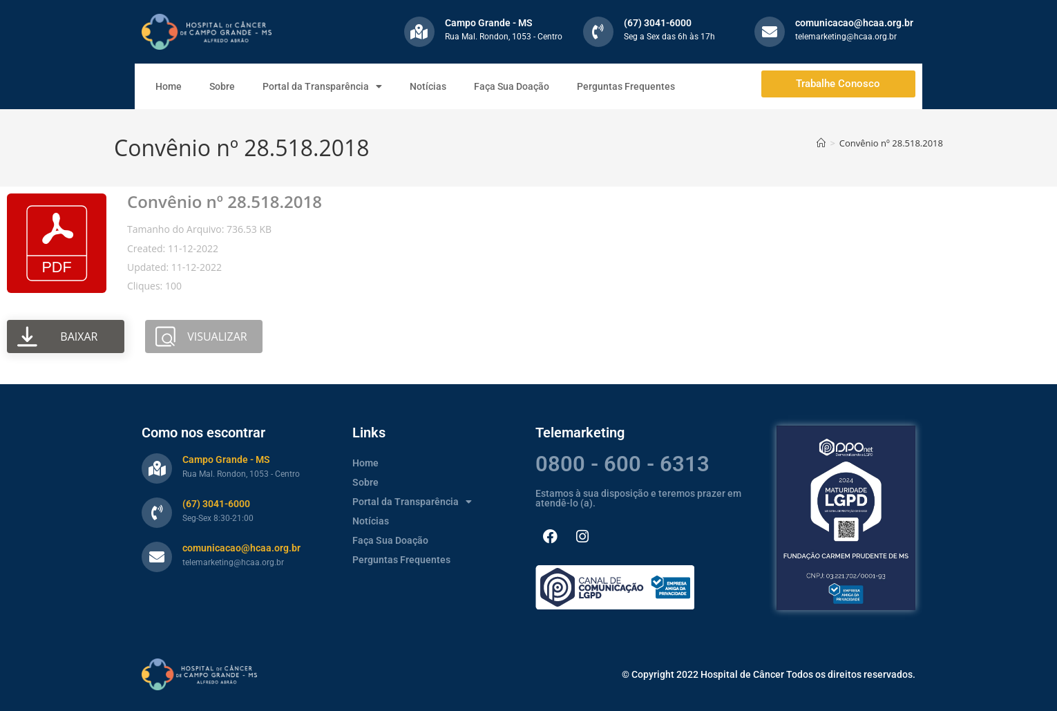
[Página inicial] (821, 143)
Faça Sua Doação (511, 86)
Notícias (428, 86)
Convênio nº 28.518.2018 (891, 143)
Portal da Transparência (322, 86)
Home (168, 86)
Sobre (222, 86)
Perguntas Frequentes (626, 86)
